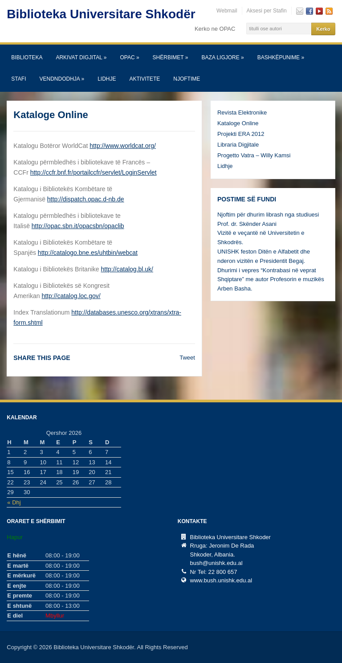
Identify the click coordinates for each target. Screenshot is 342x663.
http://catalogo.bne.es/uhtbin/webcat (88, 252)
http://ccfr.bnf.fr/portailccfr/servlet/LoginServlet (93, 172)
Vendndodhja (61, 79)
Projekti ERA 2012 (241, 134)
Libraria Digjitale (238, 144)
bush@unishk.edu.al (216, 563)
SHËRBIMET (170, 57)
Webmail (226, 11)
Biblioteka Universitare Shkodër (101, 14)
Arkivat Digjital (81, 57)
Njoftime (186, 79)
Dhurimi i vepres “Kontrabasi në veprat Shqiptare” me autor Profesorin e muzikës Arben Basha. (270, 279)
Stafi (18, 79)
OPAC (129, 57)
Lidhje (107, 79)
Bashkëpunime (280, 57)
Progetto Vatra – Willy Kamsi (253, 155)
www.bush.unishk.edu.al (221, 580)
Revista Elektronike (242, 112)
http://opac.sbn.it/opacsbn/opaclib (78, 225)
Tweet (187, 357)
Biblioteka (26, 57)
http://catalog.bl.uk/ (127, 269)
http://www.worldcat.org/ (123, 145)
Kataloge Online (238, 123)
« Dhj (13, 502)
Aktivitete (145, 79)
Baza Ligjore (222, 57)
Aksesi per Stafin (267, 11)
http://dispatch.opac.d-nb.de (85, 199)
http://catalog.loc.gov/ (70, 295)
